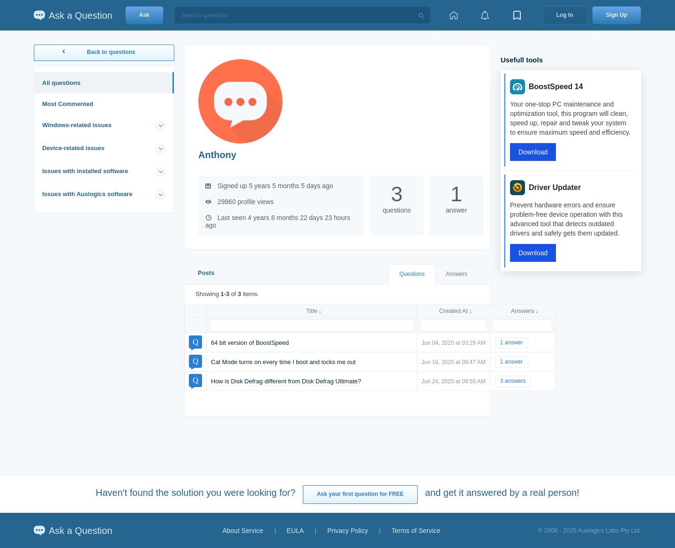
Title (311, 310)
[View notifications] (485, 15)
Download (533, 152)
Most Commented (67, 103)
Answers (456, 274)
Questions (412, 274)
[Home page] (453, 15)
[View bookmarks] (517, 15)
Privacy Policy (347, 530)
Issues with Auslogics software (87, 194)
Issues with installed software (85, 171)
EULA (295, 530)
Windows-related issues (77, 125)
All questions (61, 82)
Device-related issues (73, 148)
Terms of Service (415, 530)
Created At (453, 310)
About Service (242, 530)
